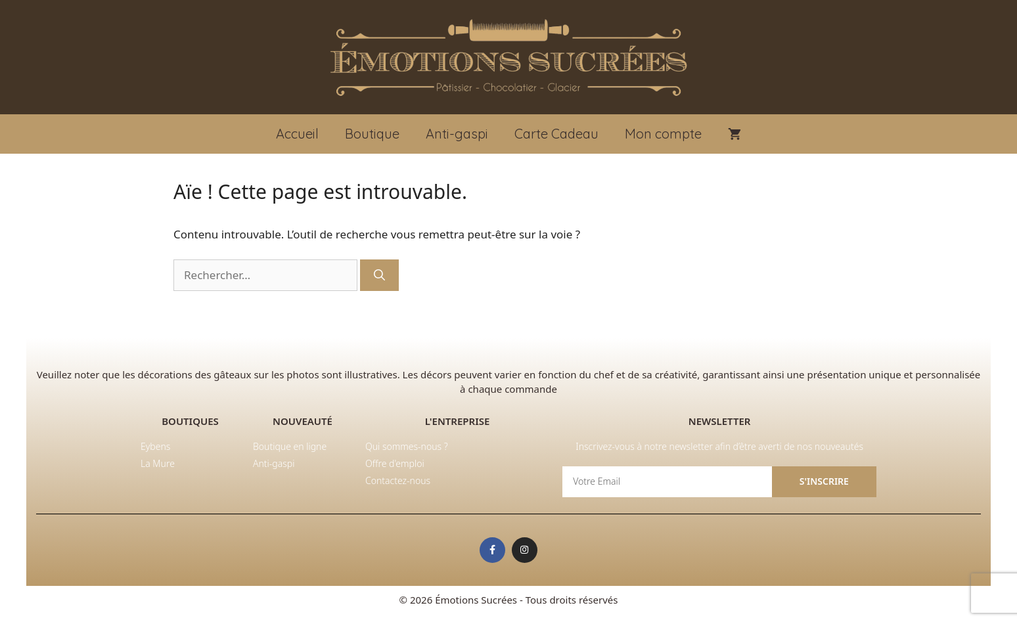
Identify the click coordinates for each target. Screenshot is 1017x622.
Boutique (372, 133)
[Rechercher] (379, 275)
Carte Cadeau (556, 133)
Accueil (297, 133)
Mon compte (663, 133)
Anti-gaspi (457, 133)
